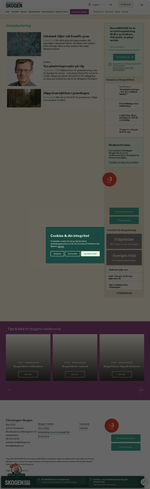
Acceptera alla (90, 254)
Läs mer (61, 246)
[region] (75, 244)
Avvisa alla (72, 254)
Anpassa (57, 254)
